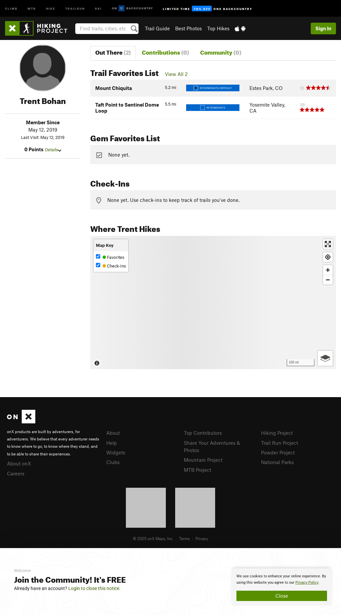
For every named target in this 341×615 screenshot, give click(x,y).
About (113, 433)
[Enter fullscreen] (328, 244)
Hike (50, 8)
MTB (32, 8)
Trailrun (75, 8)
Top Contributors (203, 433)
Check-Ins (111, 266)
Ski (98, 8)
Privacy (201, 538)
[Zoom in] (328, 270)
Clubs (113, 462)
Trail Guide (157, 28)
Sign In (323, 28)
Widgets (115, 452)
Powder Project (278, 452)
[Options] (325, 358)
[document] (281, 587)
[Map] (213, 302)
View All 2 (176, 74)
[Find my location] (328, 257)
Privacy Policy (306, 582)
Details (53, 149)
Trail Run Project (279, 443)
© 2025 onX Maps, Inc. (153, 538)
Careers (15, 473)
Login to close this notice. (94, 588)
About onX (19, 463)
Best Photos (188, 28)
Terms (184, 538)
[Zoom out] (328, 280)
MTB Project (197, 470)
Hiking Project (277, 433)
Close (281, 596)
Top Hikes (218, 28)
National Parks (277, 462)
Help (111, 443)
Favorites (110, 257)
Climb (11, 8)
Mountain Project (203, 460)
